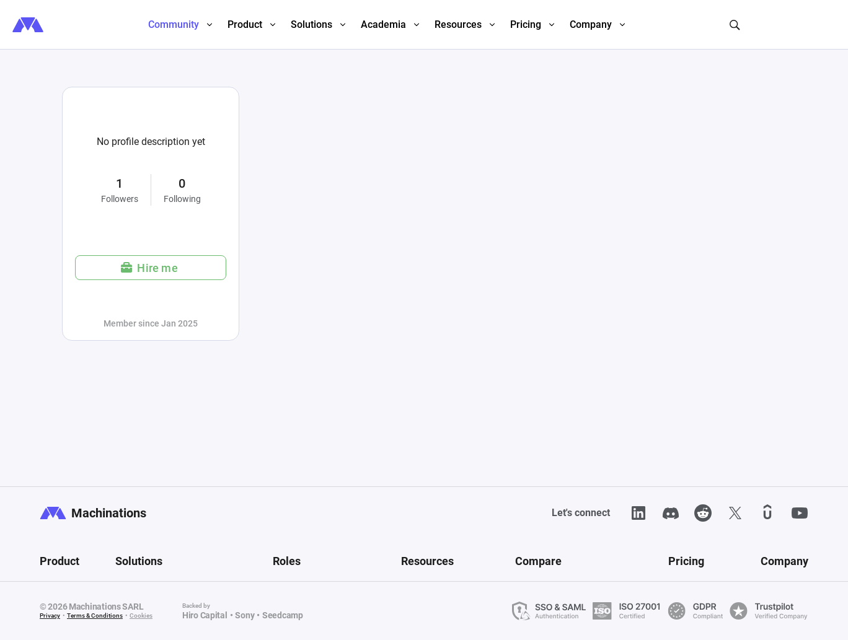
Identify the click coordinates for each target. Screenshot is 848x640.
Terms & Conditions (95, 615)
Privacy (50, 615)
